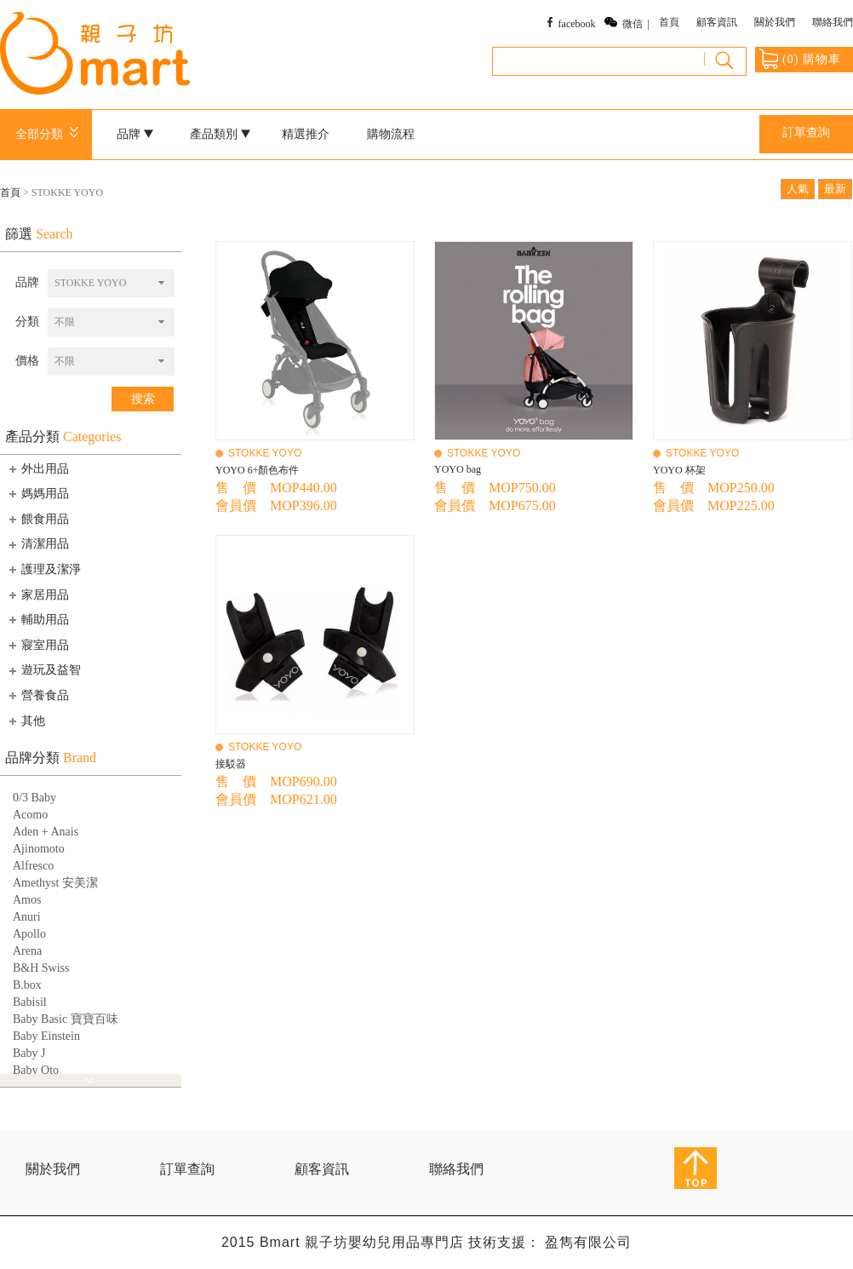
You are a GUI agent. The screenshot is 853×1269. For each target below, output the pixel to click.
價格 (27, 360)
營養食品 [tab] (37, 695)
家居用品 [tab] (37, 594)
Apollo (29, 933)
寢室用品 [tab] (37, 645)
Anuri (27, 916)
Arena (27, 951)
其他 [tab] (25, 720)
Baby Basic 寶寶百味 (65, 1019)
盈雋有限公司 (588, 1242)
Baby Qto (36, 1070)
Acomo (30, 814)
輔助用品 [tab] (37, 619)
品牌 (135, 134)
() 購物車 (800, 59)
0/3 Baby (34, 797)
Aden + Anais (45, 831)
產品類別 (220, 134)
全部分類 (49, 134)
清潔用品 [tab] (37, 544)
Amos (27, 899)
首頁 (669, 22)
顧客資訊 (716, 22)
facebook (577, 24)
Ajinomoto (39, 848)
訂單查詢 (806, 132)
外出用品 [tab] (37, 468)
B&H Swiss (41, 968)
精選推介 (305, 134)
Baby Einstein (46, 1036)
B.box (27, 985)
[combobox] (111, 283)
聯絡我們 (832, 22)
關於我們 (774, 22)
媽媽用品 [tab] (37, 493)
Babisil (30, 1002)
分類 (27, 321)
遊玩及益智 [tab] (43, 670)
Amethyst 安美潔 (55, 882)
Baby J (29, 1053)
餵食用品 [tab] (37, 518)
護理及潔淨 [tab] (43, 569)
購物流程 (391, 134)
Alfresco (33, 865)
